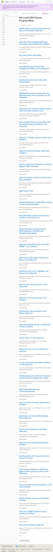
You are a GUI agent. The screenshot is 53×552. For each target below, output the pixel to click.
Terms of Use (47, 549)
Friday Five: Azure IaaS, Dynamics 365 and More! (32, 299)
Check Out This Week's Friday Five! (31, 525)
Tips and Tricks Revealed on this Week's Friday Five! (33, 430)
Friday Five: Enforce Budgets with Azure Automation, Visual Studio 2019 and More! (34, 43)
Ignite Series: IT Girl (26, 191)
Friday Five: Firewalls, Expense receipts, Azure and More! (35, 138)
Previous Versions (11, 549)
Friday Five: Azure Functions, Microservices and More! (34, 403)
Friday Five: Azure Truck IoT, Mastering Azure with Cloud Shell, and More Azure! (35, 110)
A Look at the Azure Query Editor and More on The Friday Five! (34, 363)
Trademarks (3, 551)
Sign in (50, 1)
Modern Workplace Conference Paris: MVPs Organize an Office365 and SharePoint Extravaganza (32, 231)
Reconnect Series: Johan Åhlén (30, 55)
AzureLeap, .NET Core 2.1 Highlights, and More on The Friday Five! (34, 272)
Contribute (23, 549)
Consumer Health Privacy (37, 549)
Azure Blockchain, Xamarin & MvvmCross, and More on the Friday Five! (34, 216)
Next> (20, 535)
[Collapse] (16, 12)
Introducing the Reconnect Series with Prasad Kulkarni (33, 81)
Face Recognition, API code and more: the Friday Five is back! (34, 457)
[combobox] (9, 15)
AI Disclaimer (3, 549)
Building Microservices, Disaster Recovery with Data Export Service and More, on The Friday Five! (34, 95)
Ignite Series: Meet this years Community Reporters (29, 390)
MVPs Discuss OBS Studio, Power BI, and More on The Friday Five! (33, 259)
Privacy (28, 549)
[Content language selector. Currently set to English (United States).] (7, 546)
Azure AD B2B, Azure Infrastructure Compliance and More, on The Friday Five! (34, 67)
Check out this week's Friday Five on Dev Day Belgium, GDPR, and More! (35, 165)
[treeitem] (9, 18)
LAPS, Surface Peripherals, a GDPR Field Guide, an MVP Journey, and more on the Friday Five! (34, 471)
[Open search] (47, 2)
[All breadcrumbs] (20, 14)
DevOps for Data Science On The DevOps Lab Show (34, 499)
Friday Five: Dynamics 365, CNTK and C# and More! (34, 350)
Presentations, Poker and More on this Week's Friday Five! (33, 312)
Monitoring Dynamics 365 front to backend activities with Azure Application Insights (35, 377)
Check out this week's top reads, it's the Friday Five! (33, 285)
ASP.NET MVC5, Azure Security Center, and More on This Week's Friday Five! (34, 29)
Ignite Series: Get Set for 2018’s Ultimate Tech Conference (33, 417)
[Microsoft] (2, 2)
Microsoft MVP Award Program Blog (30, 13)
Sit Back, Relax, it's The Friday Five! (31, 338)
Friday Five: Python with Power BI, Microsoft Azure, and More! (35, 178)
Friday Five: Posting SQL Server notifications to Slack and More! (35, 325)
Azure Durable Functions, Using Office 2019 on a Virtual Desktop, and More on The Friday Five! (34, 124)
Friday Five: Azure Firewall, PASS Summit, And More (34, 443)
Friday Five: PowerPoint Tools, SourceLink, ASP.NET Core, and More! (34, 245)
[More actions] (51, 14)
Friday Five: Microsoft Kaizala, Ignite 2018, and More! (34, 152)
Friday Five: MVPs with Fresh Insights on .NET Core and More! (35, 486)
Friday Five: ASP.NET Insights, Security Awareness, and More (32, 512)
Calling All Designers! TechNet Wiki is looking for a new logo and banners (35, 203)
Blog (17, 549)
